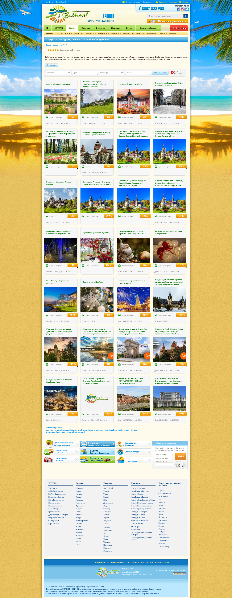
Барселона (162, 508)
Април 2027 (173, 33)
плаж (106, 430)
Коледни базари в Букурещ (58, 84)
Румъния (126, 430)
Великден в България (139, 512)
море (101, 430)
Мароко (106, 491)
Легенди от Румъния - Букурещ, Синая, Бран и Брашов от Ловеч (97, 183)
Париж (161, 511)
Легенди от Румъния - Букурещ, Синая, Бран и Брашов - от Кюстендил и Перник (132, 183)
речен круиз (93, 430)
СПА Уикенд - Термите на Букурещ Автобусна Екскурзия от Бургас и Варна (96, 380)
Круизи (129, 28)
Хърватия (79, 500)
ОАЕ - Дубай (108, 488)
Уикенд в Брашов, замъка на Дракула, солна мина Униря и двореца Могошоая (59, 331)
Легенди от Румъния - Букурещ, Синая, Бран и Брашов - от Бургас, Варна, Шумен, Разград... (133, 133)
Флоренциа (162, 520)
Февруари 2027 (152, 33)
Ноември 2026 (116, 33)
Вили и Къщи (53, 509)
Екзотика (86, 28)
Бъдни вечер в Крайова (93, 282)
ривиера (70, 432)
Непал (105, 536)
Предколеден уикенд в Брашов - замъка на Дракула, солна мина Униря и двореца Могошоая (169, 281)
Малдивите (107, 551)
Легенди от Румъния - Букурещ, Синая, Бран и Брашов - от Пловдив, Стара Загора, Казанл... (169, 183)
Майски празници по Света (141, 509)
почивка (58, 430)
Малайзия (107, 548)
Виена (160, 514)
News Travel (49, 2)
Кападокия (162, 541)
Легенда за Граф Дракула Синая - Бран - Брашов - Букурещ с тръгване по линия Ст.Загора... (169, 331)
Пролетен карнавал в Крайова (96, 232)
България (100, 28)
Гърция (79, 497)
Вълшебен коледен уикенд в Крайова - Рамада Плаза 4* (58, 232)
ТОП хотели (53, 488)
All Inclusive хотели (55, 491)
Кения (105, 539)
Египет (106, 497)
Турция (78, 518)
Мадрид (161, 529)
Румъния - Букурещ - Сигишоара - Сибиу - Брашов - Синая (97, 133)
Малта (78, 527)
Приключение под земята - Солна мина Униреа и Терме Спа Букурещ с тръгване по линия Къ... (97, 332)
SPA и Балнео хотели (56, 500)
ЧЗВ (151, 562)
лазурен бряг (79, 432)
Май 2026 (49, 33)
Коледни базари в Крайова (130, 84)
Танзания (106, 542)
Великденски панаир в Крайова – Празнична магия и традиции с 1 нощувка (60, 133)
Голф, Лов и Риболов (56, 518)
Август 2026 (78, 33)
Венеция (161, 523)
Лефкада (161, 544)
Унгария (79, 509)
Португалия (80, 503)
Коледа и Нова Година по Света (143, 500)
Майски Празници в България (142, 503)
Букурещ (134, 430)
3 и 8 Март (135, 527)
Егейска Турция (164, 547)
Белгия (78, 538)
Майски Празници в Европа (141, 506)
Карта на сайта (128, 568)
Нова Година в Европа (139, 497)
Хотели (185, 2)
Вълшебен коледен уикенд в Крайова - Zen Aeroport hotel (131, 232)
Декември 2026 (128, 33)
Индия (105, 506)
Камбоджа (107, 512)
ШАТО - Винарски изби (57, 494)
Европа (72, 28)
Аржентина (107, 530)
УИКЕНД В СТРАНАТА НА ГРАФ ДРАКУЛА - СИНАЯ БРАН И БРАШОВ (131, 380)
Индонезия (107, 545)
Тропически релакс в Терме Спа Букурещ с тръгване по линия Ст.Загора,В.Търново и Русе (133, 331)
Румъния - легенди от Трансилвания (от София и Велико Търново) (94, 84)
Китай (105, 524)
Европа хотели (53, 524)
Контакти (144, 562)
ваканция (66, 430)
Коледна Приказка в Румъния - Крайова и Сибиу (59, 381)
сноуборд (117, 430)
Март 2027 (163, 33)
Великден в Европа (138, 515)
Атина (160, 505)
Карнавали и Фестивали (140, 521)
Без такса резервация (131, 2)
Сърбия (79, 524)
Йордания (107, 521)
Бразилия (106, 527)
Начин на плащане (162, 562)
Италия (78, 491)
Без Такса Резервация (115, 562)
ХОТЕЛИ (59, 28)
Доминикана (108, 503)
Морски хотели (54, 503)
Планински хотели (55, 506)
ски (111, 430)
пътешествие (76, 430)
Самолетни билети (148, 28)
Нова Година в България (140, 491)
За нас (126, 562)
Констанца (61, 432)
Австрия (79, 515)
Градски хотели (54, 512)
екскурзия (49, 430)
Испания (79, 494)
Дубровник (162, 517)
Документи (135, 562)
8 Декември (135, 529)
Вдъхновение (147, 2)
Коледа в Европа (137, 494)
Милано (161, 526)
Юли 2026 (68, 33)
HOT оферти (163, 496)
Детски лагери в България (58, 515)
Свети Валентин (137, 524)
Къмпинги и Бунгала (56, 497)
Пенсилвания (50, 432)
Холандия (79, 535)
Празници (115, 28)
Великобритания (82, 521)
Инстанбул (162, 535)
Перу (105, 533)
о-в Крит (161, 532)
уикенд (85, 430)
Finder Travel (61, 2)
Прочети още (51, 65)
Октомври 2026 (103, 33)
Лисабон (161, 502)
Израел (106, 518)
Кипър (78, 541)
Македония (80, 529)
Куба (105, 500)
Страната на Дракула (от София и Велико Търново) (169, 84)
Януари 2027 (140, 33)
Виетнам (106, 515)
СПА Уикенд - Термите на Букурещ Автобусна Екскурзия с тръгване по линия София (169, 380)
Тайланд (106, 509)
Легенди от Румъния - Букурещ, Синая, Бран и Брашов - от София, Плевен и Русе (169, 133)
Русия (78, 544)
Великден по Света (138, 518)
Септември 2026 (90, 33)
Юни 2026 (59, 33)
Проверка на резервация (168, 2)
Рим (160, 499)
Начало (48, 45)
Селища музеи (53, 521)
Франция (79, 506)
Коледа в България (138, 488)
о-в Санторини (164, 538)
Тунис (105, 494)
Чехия (78, 512)
